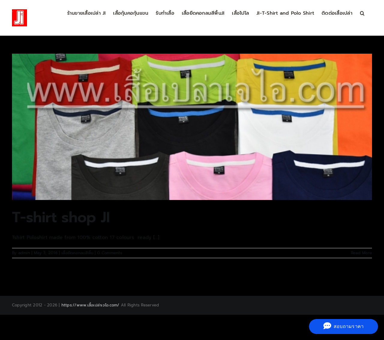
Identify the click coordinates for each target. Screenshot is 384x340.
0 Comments (109, 253)
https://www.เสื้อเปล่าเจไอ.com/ (90, 305)
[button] (362, 12)
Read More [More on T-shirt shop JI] (361, 253)
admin (24, 253)
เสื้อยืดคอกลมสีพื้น (77, 253)
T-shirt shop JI (61, 217)
